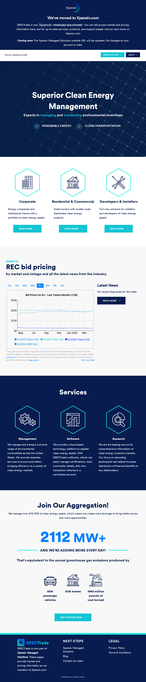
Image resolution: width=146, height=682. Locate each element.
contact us (11, 357)
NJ (40, 285)
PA (55, 285)
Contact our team (73, 660)
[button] (52, 126)
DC (17, 285)
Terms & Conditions (120, 652)
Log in (131, 55)
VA (62, 285)
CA (9, 285)
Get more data (87, 360)
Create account (111, 55)
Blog (65, 656)
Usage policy (33, 360)
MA (25, 285)
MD (33, 285)
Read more (25, 228)
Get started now (71, 617)
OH (48, 285)
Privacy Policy (117, 648)
